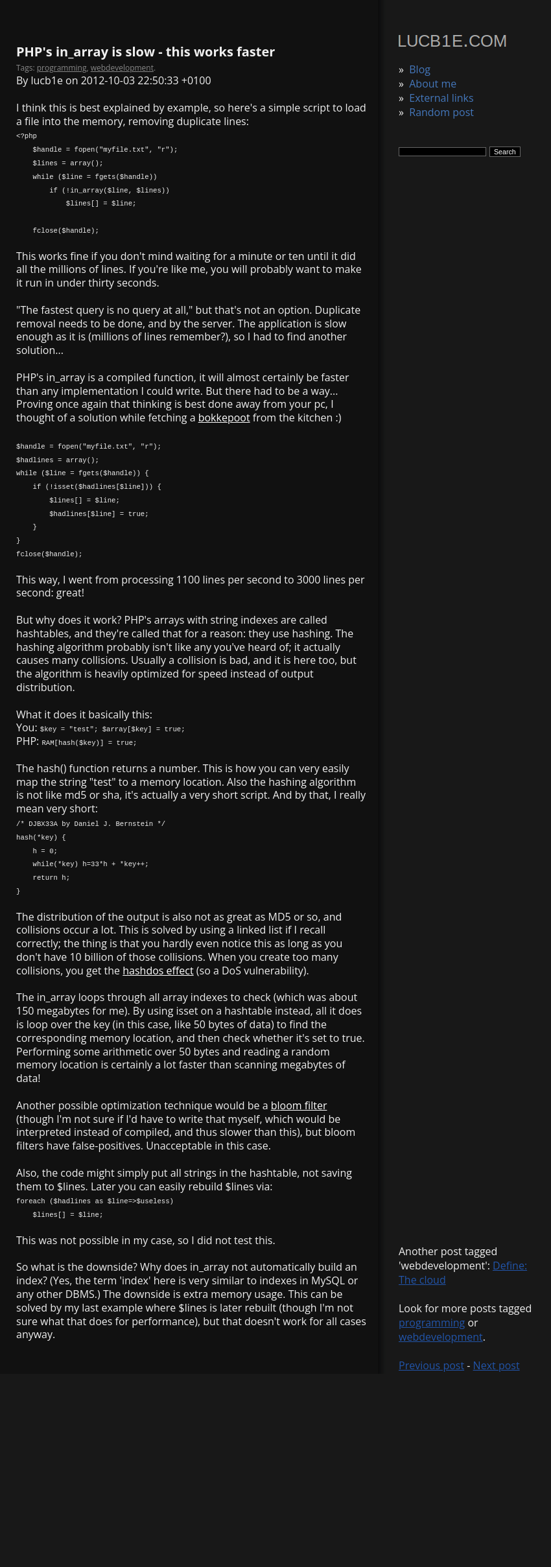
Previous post (431, 1365)
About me (432, 84)
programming (432, 1322)
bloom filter (299, 1105)
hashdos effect (158, 970)
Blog (419, 69)
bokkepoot (224, 417)
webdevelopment (441, 1337)
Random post (441, 112)
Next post (496, 1365)
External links (441, 98)
